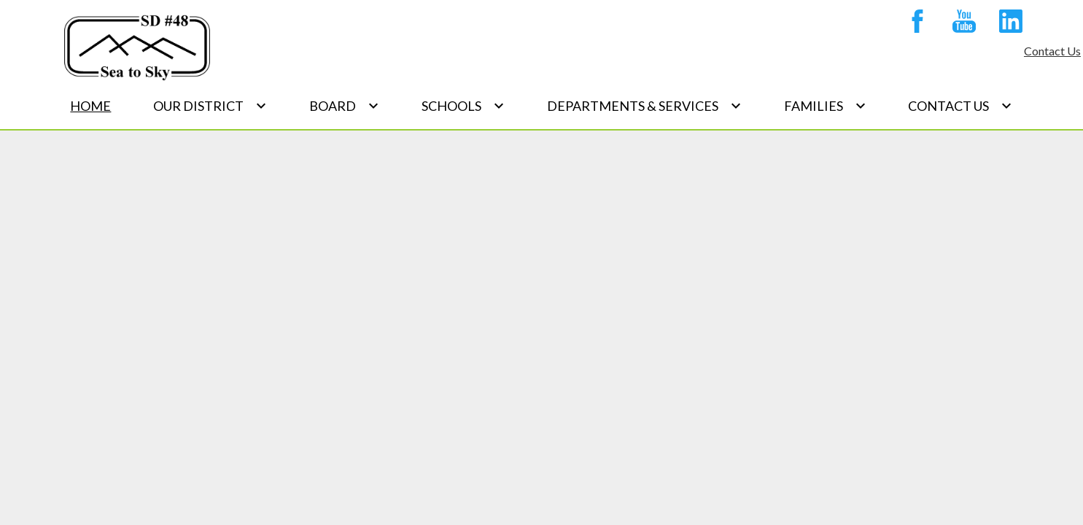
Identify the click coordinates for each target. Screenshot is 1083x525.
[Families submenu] (825, 105)
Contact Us (1052, 51)
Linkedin (1010, 24)
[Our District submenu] (210, 105)
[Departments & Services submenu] (644, 105)
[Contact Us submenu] (960, 105)
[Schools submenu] (463, 105)
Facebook (917, 24)
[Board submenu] (344, 105)
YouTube (964, 24)
